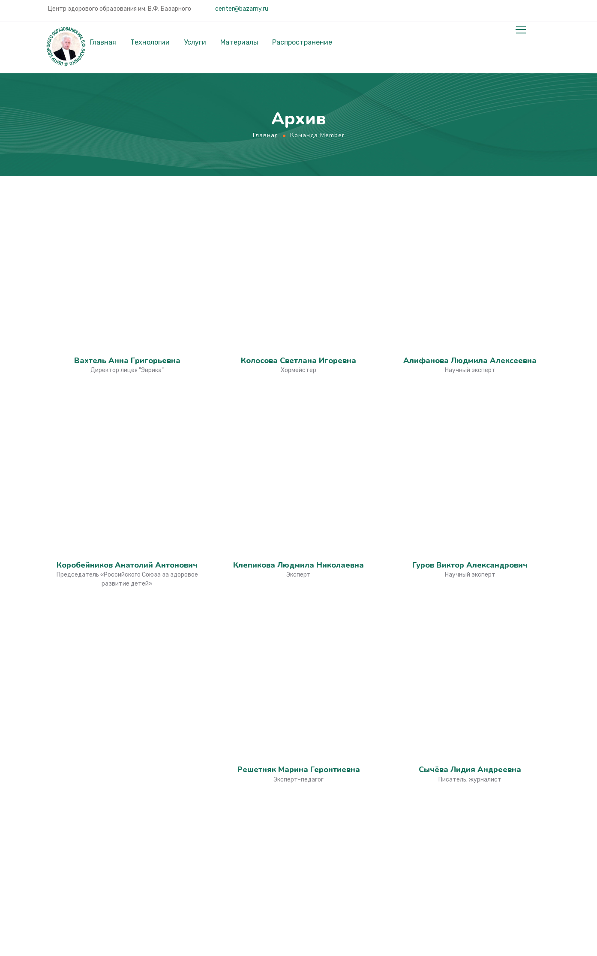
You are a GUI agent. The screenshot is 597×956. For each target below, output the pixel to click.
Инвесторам (194, 786)
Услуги (195, 43)
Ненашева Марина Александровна (470, 386)
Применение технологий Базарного (480, 826)
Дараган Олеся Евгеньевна (299, 501)
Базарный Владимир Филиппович (470, 558)
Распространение (302, 43)
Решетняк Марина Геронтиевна (298, 328)
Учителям (190, 748)
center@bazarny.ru (241, 8)
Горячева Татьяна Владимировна (298, 444)
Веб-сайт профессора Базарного (348, 772)
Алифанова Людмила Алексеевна (470, 213)
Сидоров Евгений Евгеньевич (127, 558)
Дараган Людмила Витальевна (470, 501)
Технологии (150, 43)
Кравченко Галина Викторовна (470, 444)
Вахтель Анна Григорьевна (127, 213)
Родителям (193, 735)
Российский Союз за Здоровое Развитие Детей (356, 851)
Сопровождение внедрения (485, 793)
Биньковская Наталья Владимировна (298, 386)
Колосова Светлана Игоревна (298, 213)
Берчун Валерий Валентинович (298, 558)
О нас (448, 738)
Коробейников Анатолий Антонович (127, 271)
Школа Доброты (338, 884)
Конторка (327, 911)
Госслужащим (197, 760)
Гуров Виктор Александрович (470, 271)
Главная (103, 43)
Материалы (239, 43)
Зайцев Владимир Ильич (127, 444)
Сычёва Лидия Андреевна (470, 328)
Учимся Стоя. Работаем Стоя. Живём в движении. (361, 811)
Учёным (187, 773)
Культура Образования (350, 738)
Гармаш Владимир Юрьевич (127, 386)
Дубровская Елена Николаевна (127, 501)
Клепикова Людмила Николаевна (298, 271)
